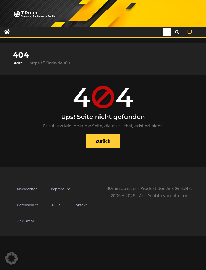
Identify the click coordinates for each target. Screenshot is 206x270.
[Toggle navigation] (167, 32)
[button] (177, 32)
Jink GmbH (26, 255)
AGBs (56, 239)
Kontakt (80, 239)
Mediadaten (27, 223)
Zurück (103, 141)
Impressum (60, 223)
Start (17, 63)
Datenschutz (27, 239)
